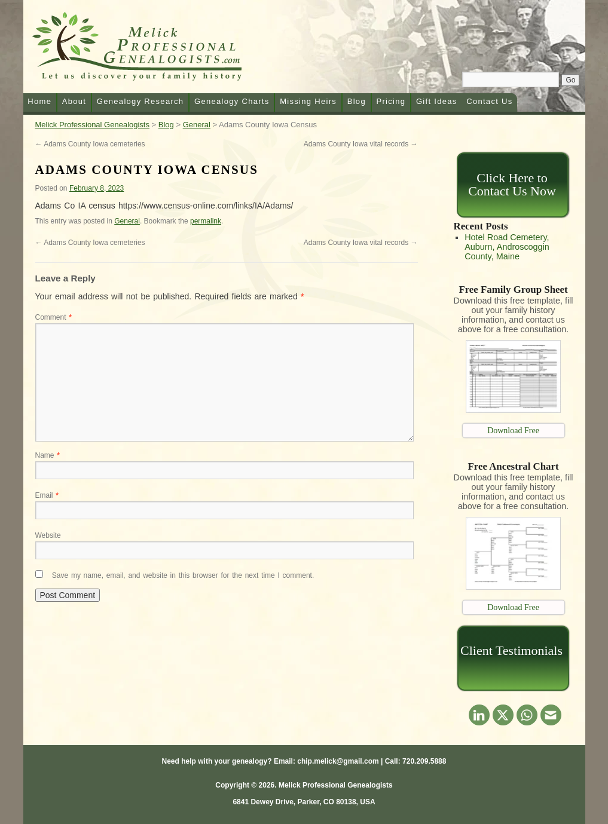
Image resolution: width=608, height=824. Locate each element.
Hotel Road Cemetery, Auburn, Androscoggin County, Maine (507, 246)
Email (47, 495)
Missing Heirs (308, 101)
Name (47, 455)
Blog (356, 101)
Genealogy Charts (232, 101)
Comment (53, 317)
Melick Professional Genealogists (151, 49)
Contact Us (489, 101)
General (127, 221)
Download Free (513, 430)
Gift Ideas (436, 101)
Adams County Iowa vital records (361, 144)
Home (39, 101)
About (74, 101)
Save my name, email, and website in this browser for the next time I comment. (183, 575)
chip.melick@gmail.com (337, 761)
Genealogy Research (140, 101)
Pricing (391, 101)
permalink (205, 221)
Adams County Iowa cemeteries (90, 144)
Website (48, 535)
